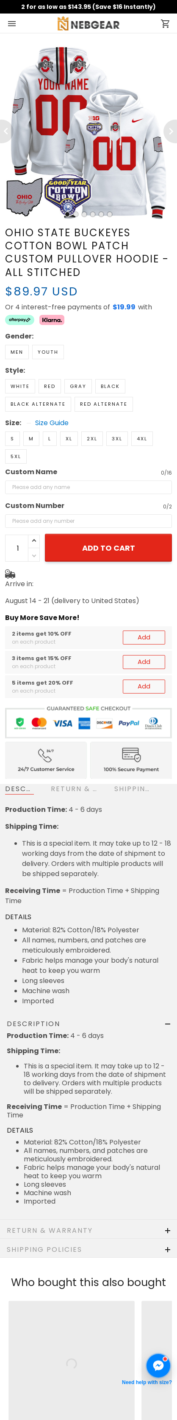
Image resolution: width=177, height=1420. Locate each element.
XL (69, 409)
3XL (117, 409)
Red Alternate (103, 374)
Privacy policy (28, 1365)
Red (49, 356)
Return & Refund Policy (42, 1327)
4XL (142, 409)
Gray (78, 356)
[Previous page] (7, 131)
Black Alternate (38, 374)
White (20, 356)
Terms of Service (33, 1378)
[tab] (67, 214)
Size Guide (52, 393)
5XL (16, 426)
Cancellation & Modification (51, 1352)
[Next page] (170, 131)
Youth (48, 322)
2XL (92, 409)
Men (17, 322)
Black (110, 356)
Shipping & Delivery (37, 1340)
